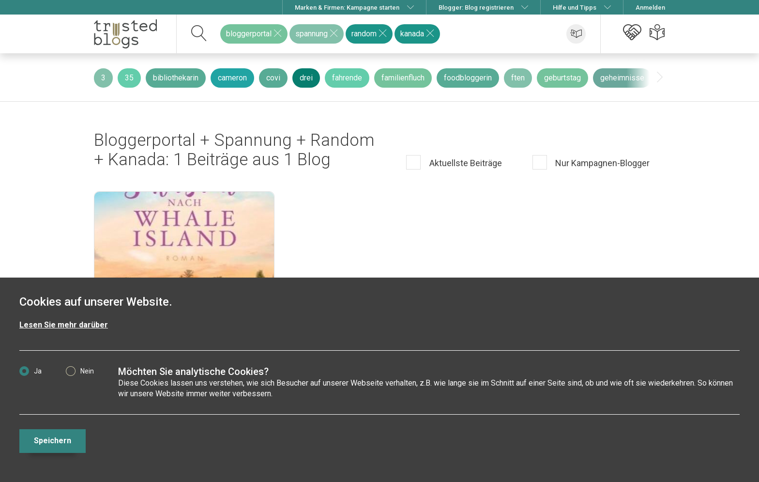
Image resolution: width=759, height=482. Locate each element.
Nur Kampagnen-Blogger (601, 163)
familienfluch (403, 77)
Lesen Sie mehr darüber (63, 324)
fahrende (347, 77)
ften (518, 77)
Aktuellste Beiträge (464, 163)
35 (129, 77)
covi (273, 77)
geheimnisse (622, 77)
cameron (232, 77)
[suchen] (199, 34)
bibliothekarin (175, 77)
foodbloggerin (468, 77)
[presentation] (659, 77)
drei (306, 77)
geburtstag (562, 77)
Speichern (52, 440)
